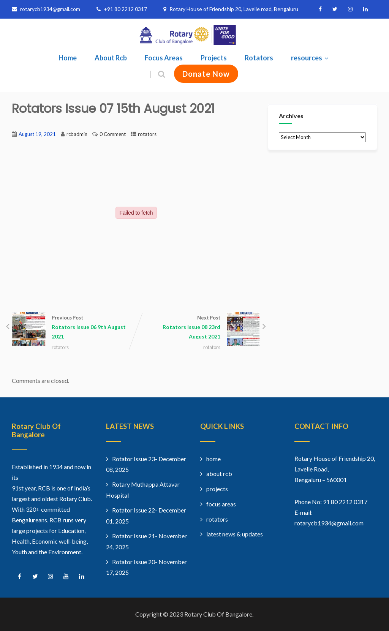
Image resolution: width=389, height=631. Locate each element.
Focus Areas (164, 58)
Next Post (198, 328)
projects (217, 488)
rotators (147, 134)
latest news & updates (234, 534)
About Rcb (111, 58)
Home (68, 58)
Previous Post (74, 328)
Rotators (259, 58)
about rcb (219, 473)
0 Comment (113, 134)
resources (310, 58)
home (213, 458)
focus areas (221, 504)
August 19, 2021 (37, 134)
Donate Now (206, 73)
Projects (214, 58)
